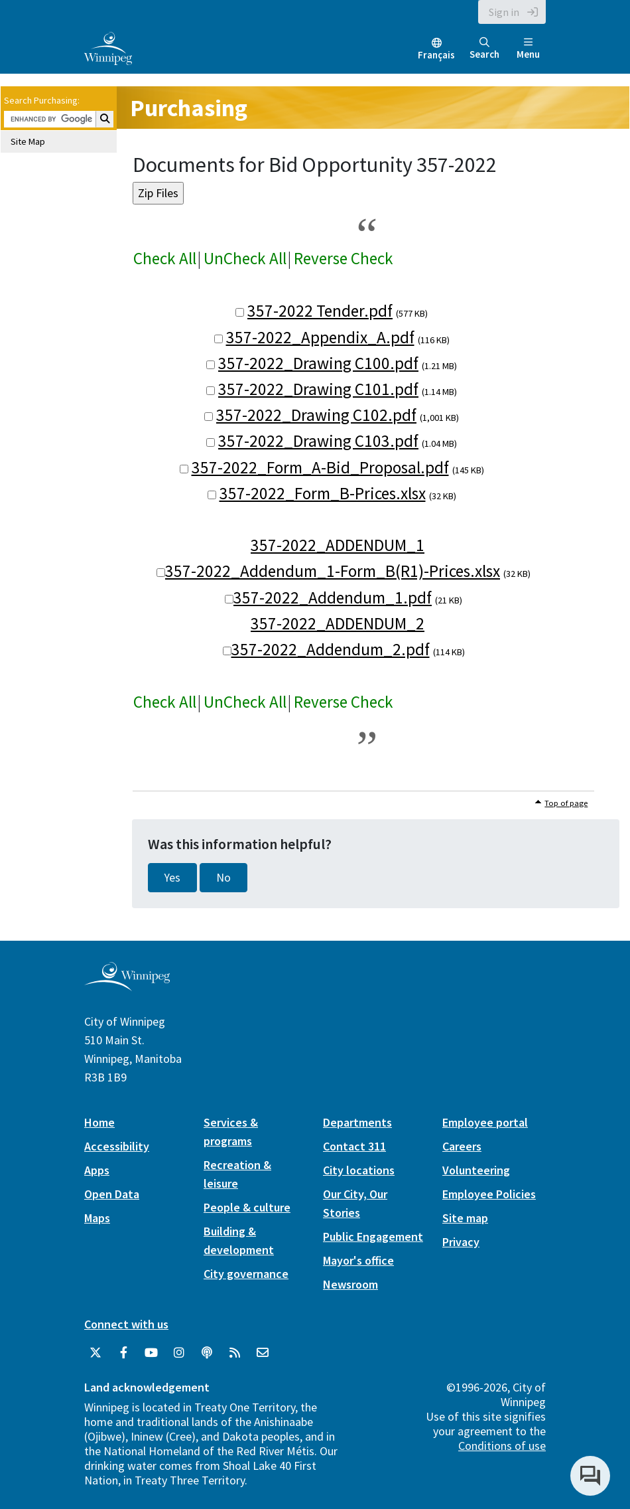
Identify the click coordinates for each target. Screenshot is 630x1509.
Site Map (28, 141)
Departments (357, 1122)
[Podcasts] (207, 1353)
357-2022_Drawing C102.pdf (316, 415)
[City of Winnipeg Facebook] (123, 1353)
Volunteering (476, 1170)
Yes (172, 877)
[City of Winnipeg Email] (262, 1353)
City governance (246, 1273)
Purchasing (188, 108)
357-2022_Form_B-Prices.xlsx (323, 493)
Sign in (504, 12)
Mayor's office (358, 1260)
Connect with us (126, 1324)
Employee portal (485, 1122)
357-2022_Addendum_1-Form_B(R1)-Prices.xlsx (332, 571)
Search (484, 48)
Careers (461, 1146)
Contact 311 (354, 1146)
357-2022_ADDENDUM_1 (337, 545)
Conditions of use (502, 1445)
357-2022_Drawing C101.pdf (318, 389)
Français (436, 54)
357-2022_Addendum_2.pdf (330, 649)
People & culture (247, 1207)
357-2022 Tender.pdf (320, 310)
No (223, 877)
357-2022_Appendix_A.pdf (320, 337)
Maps (97, 1218)
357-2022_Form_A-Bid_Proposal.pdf (320, 467)
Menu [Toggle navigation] (528, 48)
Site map (465, 1218)
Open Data (111, 1194)
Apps (96, 1170)
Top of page (566, 803)
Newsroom (350, 1284)
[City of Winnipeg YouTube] (151, 1353)
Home (99, 1122)
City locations (359, 1170)
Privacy (460, 1241)
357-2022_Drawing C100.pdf (318, 363)
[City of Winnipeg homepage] (127, 986)
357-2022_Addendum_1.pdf (332, 597)
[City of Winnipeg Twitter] (95, 1353)
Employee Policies (489, 1194)
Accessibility (116, 1146)
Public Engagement (373, 1236)
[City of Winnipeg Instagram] (179, 1353)
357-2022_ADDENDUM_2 (337, 623)
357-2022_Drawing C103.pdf (318, 440)
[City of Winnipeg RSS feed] (234, 1353)
